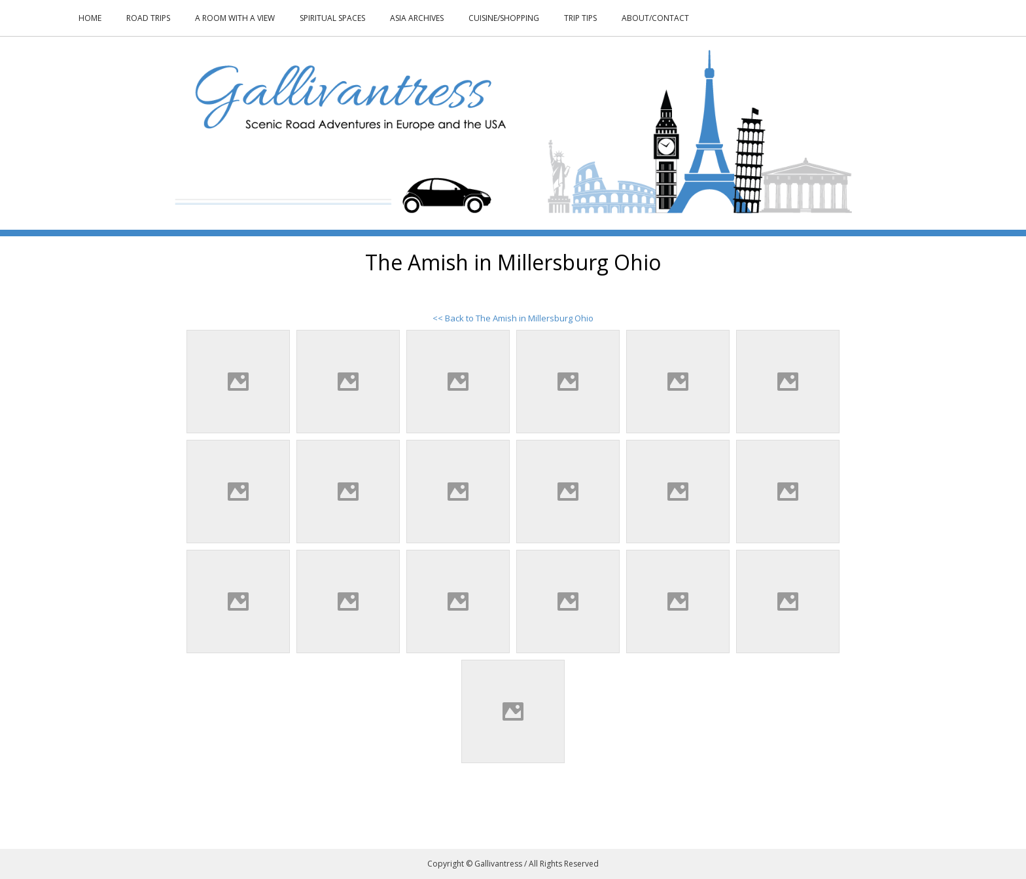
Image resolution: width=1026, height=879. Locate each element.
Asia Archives (417, 18)
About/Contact (655, 18)
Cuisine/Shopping (504, 18)
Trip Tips (580, 18)
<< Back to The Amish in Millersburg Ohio (513, 318)
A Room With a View (235, 18)
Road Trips (148, 18)
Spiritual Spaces (332, 18)
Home (90, 18)
